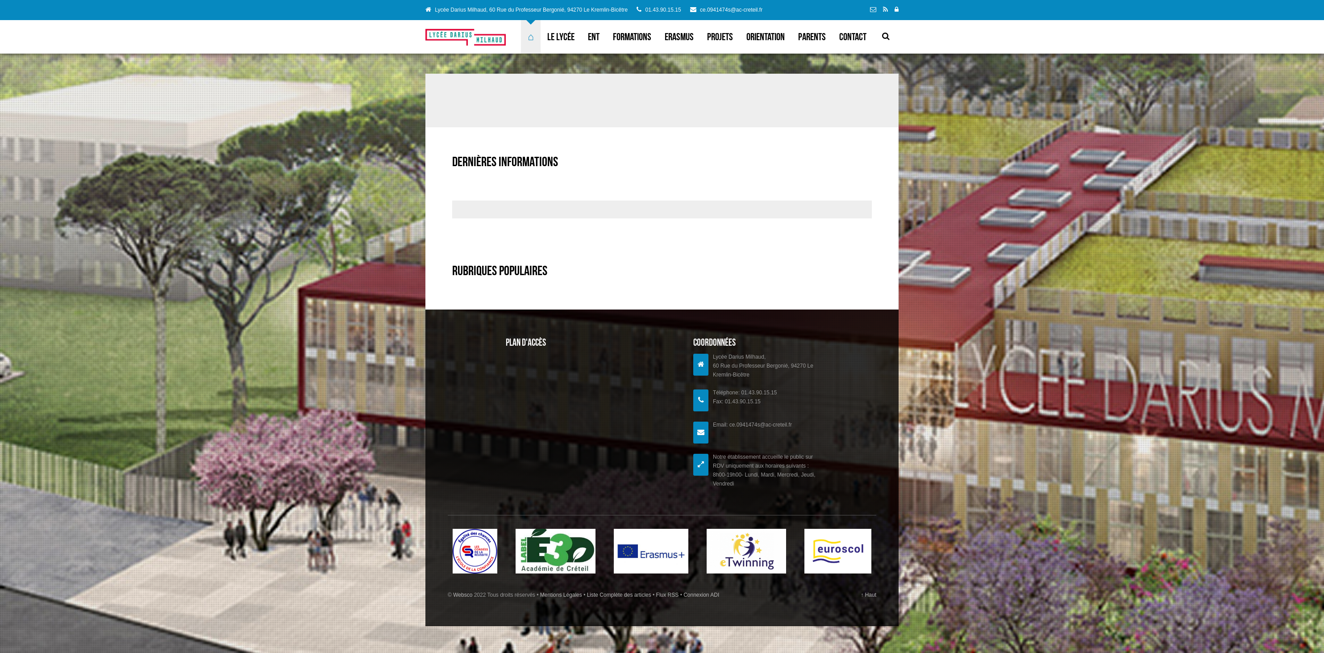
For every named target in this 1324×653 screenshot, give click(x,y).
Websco (462, 595)
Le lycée (561, 36)
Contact (852, 36)
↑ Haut (868, 595)
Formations (632, 36)
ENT (594, 36)
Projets (720, 36)
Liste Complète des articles (619, 595)
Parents (812, 36)
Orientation (765, 36)
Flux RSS (667, 595)
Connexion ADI (700, 595)
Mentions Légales (561, 595)
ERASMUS (679, 36)
